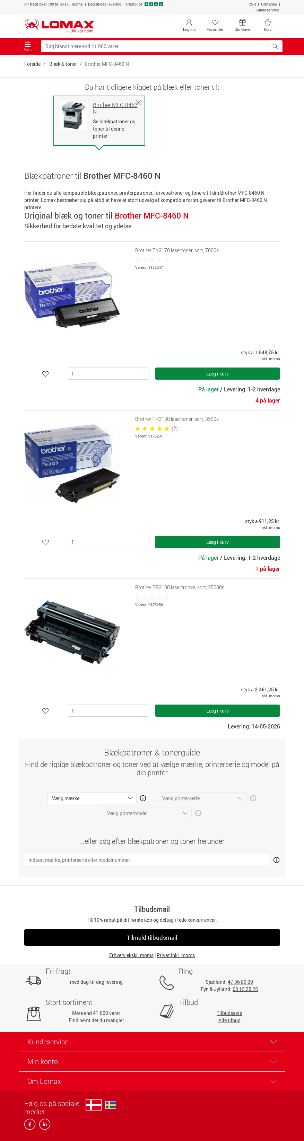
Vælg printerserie (181, 798)
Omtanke (269, 4)
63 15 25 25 (245, 989)
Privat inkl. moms (176, 955)
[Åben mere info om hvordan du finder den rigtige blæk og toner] (275, 859)
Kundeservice (267, 9)
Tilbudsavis (229, 1013)
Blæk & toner (63, 64)
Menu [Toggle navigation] (28, 46)
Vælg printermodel (127, 813)
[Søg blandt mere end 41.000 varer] (155, 46)
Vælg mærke (65, 798)
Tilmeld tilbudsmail (152, 937)
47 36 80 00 (240, 982)
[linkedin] (43, 1126)
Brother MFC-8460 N (115, 108)
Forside (32, 64)
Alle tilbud (229, 1020)
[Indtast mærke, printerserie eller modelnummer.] (147, 860)
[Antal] (108, 374)
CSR (252, 4)
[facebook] (30, 1126)
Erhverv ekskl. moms (131, 955)
